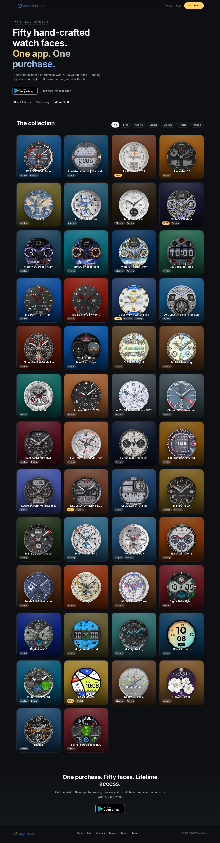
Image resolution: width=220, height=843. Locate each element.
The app (168, 5)
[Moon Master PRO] (86, 539)
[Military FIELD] (181, 491)
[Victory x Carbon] (181, 204)
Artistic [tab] (197, 124)
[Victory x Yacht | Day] (134, 252)
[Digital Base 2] (38, 635)
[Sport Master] (86, 682)
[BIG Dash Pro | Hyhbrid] (86, 300)
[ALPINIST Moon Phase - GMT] (134, 396)
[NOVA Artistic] (181, 635)
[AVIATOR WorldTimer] (38, 157)
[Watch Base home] (31, 5)
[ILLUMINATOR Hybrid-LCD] (86, 491)
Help (178, 5)
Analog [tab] (139, 124)
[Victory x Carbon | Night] (38, 252)
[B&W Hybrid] (38, 396)
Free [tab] (125, 124)
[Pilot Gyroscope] (86, 348)
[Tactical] (38, 730)
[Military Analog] (134, 635)
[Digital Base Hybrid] (181, 587)
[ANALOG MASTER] (134, 157)
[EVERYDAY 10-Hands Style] (86, 443)
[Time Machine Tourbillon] (38, 348)
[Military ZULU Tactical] (38, 539)
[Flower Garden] (181, 682)
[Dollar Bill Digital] (134, 348)
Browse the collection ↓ (58, 90)
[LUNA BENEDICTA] (86, 204)
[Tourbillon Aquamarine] (38, 587)
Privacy (113, 833)
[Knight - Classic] (134, 682)
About (80, 833)
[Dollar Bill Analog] (181, 348)
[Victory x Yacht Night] (86, 252)
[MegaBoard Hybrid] (86, 635)
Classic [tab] (168, 124)
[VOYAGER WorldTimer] (134, 587)
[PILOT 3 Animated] (38, 682)
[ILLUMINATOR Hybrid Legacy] (38, 491)
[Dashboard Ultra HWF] (38, 443)
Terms (124, 833)
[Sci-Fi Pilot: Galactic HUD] (86, 730)
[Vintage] (86, 587)
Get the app (194, 5)
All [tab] (115, 124)
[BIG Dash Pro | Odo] (181, 252)
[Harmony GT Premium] (134, 443)
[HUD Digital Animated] (181, 443)
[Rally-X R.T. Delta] (181, 539)
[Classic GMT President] (181, 396)
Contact (100, 833)
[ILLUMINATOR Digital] (134, 491)
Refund (136, 833)
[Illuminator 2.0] (181, 157)
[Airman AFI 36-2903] (86, 396)
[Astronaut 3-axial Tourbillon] (181, 300)
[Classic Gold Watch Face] (134, 300)
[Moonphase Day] (134, 539)
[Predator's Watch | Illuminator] (86, 157)
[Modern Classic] (134, 204)
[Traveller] (38, 204)
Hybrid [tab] (182, 124)
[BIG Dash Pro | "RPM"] (38, 300)
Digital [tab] (153, 124)
